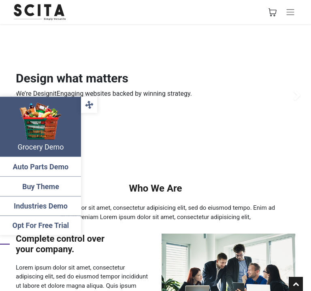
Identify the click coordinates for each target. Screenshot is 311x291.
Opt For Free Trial (40, 225)
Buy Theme (40, 186)
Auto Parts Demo (40, 166)
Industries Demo (41, 206)
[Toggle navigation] (290, 12)
